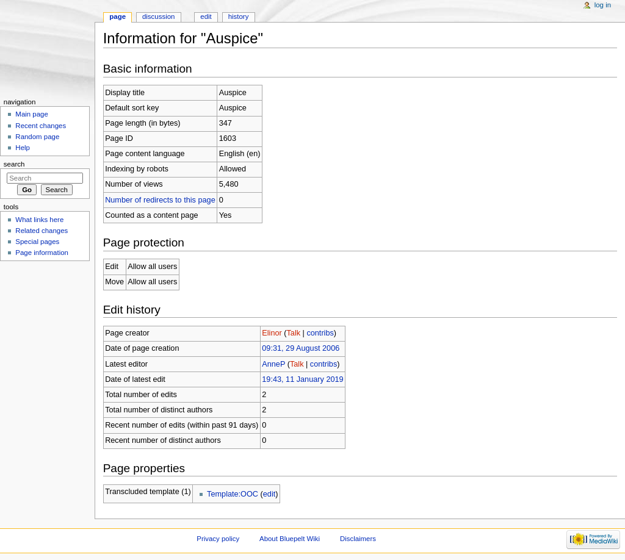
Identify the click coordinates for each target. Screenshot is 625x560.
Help (22, 147)
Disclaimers (358, 538)
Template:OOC (232, 494)
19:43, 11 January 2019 (302, 379)
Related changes (41, 230)
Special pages (37, 241)
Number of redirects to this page (160, 200)
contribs (319, 333)
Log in (602, 5)
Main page (31, 114)
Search (14, 164)
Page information (41, 252)
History (238, 16)
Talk (293, 333)
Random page (37, 136)
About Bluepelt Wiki (289, 538)
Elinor (271, 333)
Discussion (158, 16)
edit (269, 494)
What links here (39, 219)
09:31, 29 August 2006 (300, 348)
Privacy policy (218, 538)
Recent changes (40, 125)
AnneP (273, 364)
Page (117, 16)
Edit (205, 16)
